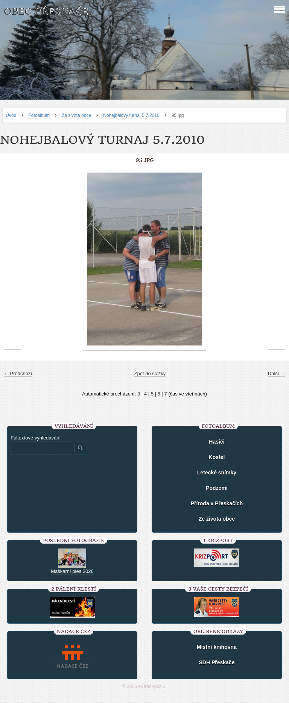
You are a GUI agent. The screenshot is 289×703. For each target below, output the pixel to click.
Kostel (217, 457)
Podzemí (217, 488)
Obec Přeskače (46, 11)
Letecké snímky (216, 473)
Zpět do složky (150, 373)
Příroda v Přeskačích (217, 503)
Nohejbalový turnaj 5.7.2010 (131, 115)
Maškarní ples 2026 (72, 571)
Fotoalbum (39, 115)
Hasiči (216, 442)
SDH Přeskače (216, 662)
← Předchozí (18, 373)
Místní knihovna (217, 647)
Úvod (11, 115)
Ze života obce (76, 115)
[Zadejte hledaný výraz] (42, 448)
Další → (276, 373)
